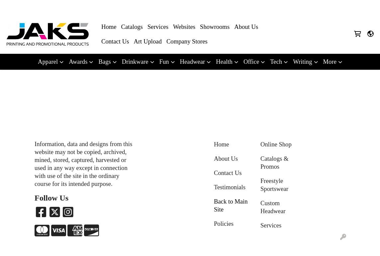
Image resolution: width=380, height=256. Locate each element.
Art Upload (147, 41)
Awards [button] (78, 61)
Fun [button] (164, 61)
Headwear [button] (192, 61)
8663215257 (304, 7)
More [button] (329, 61)
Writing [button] (302, 61)
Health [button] (224, 61)
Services (157, 26)
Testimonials (229, 187)
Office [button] (251, 61)
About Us (246, 26)
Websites (184, 26)
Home (109, 26)
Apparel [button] (48, 61)
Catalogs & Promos (274, 162)
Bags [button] (104, 61)
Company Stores (187, 41)
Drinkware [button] (135, 61)
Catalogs (132, 26)
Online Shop (276, 144)
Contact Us (115, 41)
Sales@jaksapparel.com (347, 7)
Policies (224, 223)
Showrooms (215, 26)
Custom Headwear (273, 207)
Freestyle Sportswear (274, 184)
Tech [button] (276, 61)
